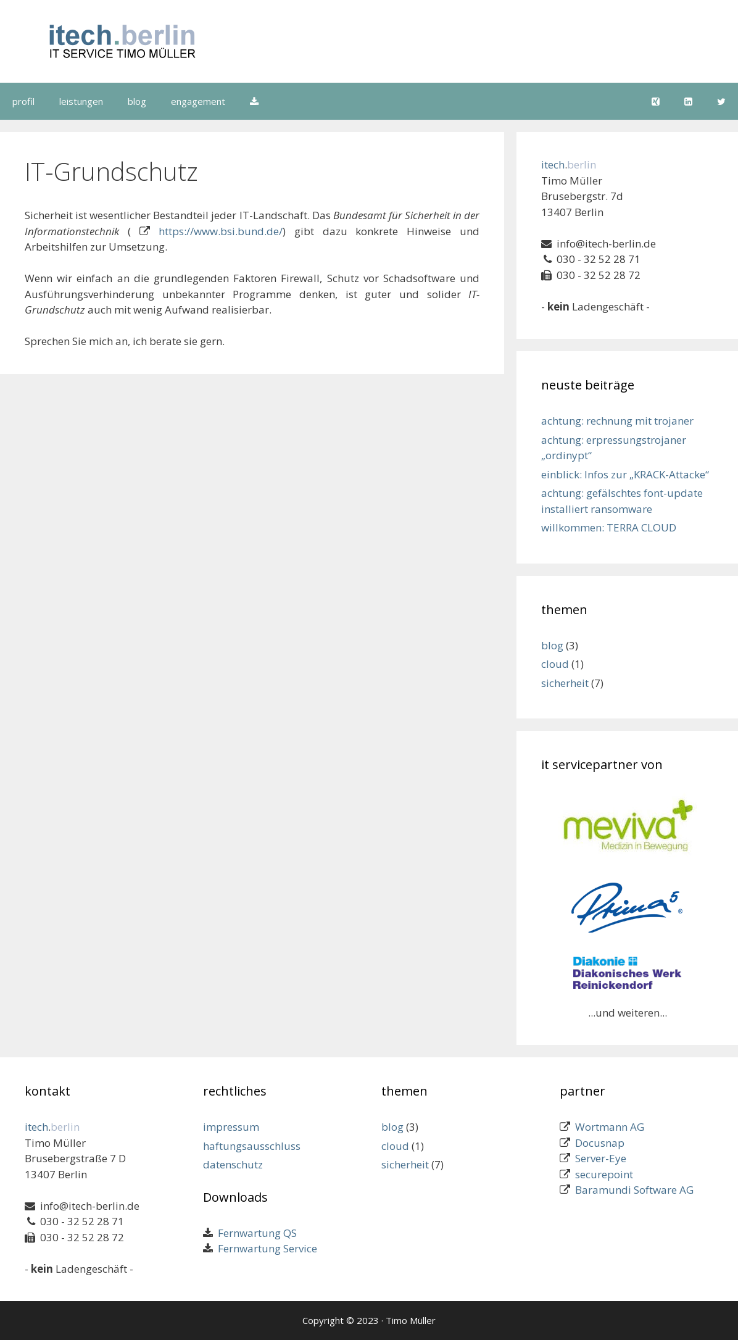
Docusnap (599, 1143)
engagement (198, 101)
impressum (231, 1127)
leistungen (81, 101)
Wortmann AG (609, 1127)
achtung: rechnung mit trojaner (617, 421)
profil (23, 101)
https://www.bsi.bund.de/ (221, 231)
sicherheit (565, 683)
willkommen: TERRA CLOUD (608, 527)
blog (137, 101)
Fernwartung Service (265, 1248)
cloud (555, 664)
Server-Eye (600, 1158)
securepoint (604, 1174)
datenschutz (233, 1164)
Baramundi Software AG (634, 1190)
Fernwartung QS (255, 1233)
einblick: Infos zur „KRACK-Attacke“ (625, 474)
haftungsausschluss (252, 1146)
